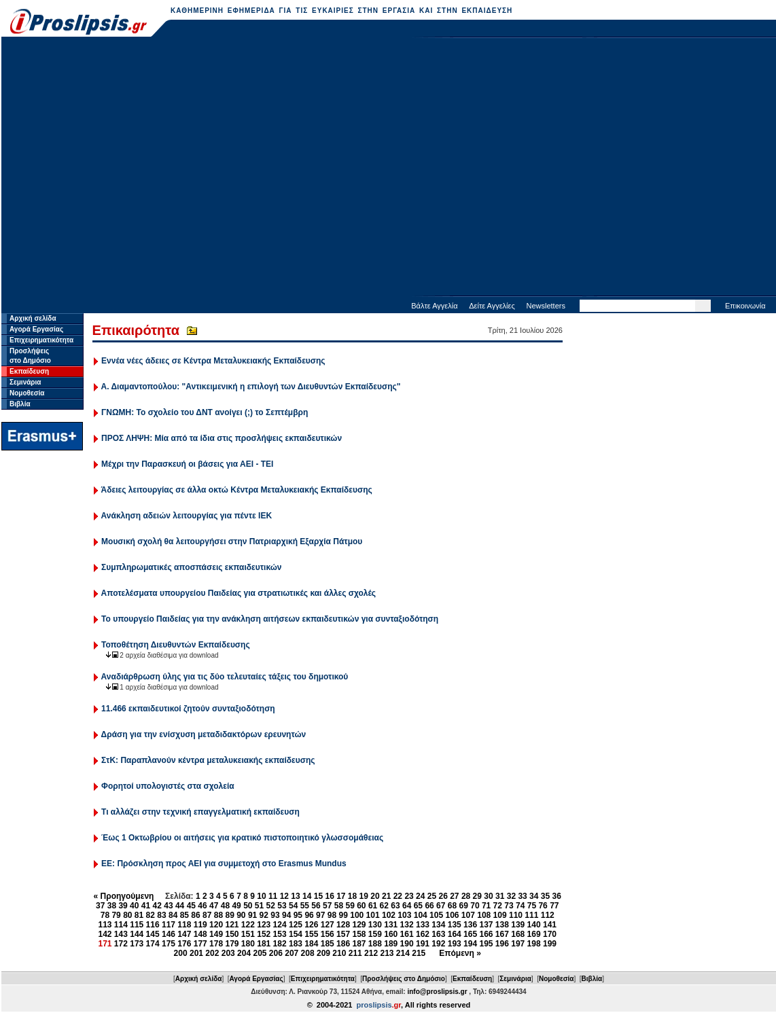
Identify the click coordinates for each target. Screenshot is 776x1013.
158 (359, 934)
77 (554, 905)
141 (550, 924)
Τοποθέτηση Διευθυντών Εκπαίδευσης (175, 645)
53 (281, 905)
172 (121, 943)
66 (429, 905)
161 (407, 934)
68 (452, 905)
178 (216, 943)
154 (295, 934)
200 (181, 953)
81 (139, 915)
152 (263, 934)
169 (534, 934)
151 (248, 934)
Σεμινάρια (25, 382)
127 (327, 924)
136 (470, 924)
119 (200, 924)
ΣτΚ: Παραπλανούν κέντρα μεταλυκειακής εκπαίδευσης (208, 760)
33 (522, 896)
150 (232, 934)
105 (436, 915)
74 (520, 905)
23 (408, 896)
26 (442, 896)
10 (261, 896)
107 (468, 915)
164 (454, 934)
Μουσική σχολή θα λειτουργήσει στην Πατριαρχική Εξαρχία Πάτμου (231, 541)
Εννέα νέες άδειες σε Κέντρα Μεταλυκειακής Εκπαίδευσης (213, 361)
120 (216, 924)
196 (502, 943)
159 (375, 934)
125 (295, 924)
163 (438, 934)
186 (343, 943)
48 (225, 905)
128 (343, 924)
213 (386, 953)
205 (259, 953)
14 (306, 896)
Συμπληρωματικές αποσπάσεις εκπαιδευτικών (191, 567)
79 (115, 915)
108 (484, 915)
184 (311, 943)
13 (295, 896)
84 (173, 915)
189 (391, 943)
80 (127, 915)
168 (518, 934)
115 (136, 924)
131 (391, 924)
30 (488, 896)
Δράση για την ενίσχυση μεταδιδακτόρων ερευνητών (203, 734)
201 (196, 953)
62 (384, 905)
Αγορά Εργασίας (36, 329)
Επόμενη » (460, 953)
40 (134, 905)
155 (311, 934)
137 (486, 924)
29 (477, 896)
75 (531, 905)
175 (168, 943)
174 (153, 943)
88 (218, 915)
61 (372, 905)
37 (100, 905)
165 (470, 934)
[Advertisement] (127, 168)
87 (206, 915)
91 (252, 915)
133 (422, 924)
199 (550, 943)
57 (327, 905)
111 (531, 915)
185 (327, 943)
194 (470, 943)
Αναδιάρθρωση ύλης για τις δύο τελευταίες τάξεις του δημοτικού (225, 676)
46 (202, 905)
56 (315, 905)
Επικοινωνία (745, 306)
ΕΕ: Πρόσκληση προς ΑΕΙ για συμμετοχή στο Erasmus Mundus (224, 863)
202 (212, 953)
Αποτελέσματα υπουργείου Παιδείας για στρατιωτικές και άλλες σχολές (238, 593)
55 (304, 905)
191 (422, 943)
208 (308, 953)
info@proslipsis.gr (437, 991)
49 (236, 905)
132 (407, 924)
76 (542, 905)
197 (518, 943)
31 (499, 896)
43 (168, 905)
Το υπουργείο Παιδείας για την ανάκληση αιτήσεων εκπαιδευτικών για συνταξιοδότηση (269, 619)
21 (386, 896)
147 (184, 934)
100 (357, 915)
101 (373, 915)
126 (311, 924)
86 (195, 915)
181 (263, 943)
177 (200, 943)
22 (397, 896)
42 (157, 905)
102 (388, 915)
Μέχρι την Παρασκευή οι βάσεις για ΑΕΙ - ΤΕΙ (187, 464)
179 (232, 943)
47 (213, 905)
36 (556, 896)
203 (228, 953)
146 (168, 934)
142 (104, 934)
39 (122, 905)
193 (454, 943)
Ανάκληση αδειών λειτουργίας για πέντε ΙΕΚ (186, 515)
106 (452, 915)
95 (298, 915)
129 (359, 924)
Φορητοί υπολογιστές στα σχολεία (167, 786)
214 (403, 953)
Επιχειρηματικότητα (41, 340)
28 (465, 896)
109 (500, 915)
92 (264, 915)
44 (179, 905)
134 (438, 924)
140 (534, 924)
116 (153, 924)
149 (216, 934)
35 (545, 896)
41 (145, 905)
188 (375, 943)
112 (547, 915)
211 (355, 953)
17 (340, 896)
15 (318, 896)
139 (518, 924)
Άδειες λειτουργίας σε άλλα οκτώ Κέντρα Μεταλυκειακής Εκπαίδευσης (236, 490)
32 (511, 896)
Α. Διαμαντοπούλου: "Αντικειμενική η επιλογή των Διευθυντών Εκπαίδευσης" (251, 386)
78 (105, 915)
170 (550, 934)
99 (343, 915)
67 (440, 905)
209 (323, 953)
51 (259, 905)
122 (248, 924)
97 (320, 915)
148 (200, 934)
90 (240, 915)
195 (486, 943)
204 (244, 953)
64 (406, 905)
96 (308, 915)
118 (184, 924)
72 (497, 905)
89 (229, 915)
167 (502, 934)
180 (248, 943)
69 (463, 905)
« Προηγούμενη (124, 896)
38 (111, 905)
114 (121, 924)
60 (361, 905)
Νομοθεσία (27, 393)
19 (363, 896)
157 (343, 934)
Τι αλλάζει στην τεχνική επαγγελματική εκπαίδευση (200, 812)
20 (374, 896)
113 (104, 924)
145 (153, 934)
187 (359, 943)
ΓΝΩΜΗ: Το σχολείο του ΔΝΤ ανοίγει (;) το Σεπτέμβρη (204, 412)
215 (418, 953)
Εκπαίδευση (29, 371)
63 (395, 905)
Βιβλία (20, 404)
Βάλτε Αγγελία (434, 306)
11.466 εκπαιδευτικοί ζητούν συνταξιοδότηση (188, 708)
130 (375, 924)
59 (349, 905)
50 (247, 905)
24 (420, 896)
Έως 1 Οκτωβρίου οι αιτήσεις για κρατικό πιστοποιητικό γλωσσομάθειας (242, 837)
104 (420, 915)
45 (191, 905)
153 (280, 934)
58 (338, 905)
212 (371, 953)
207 (291, 953)
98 (332, 915)
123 (263, 924)
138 (502, 924)
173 (136, 943)
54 (293, 905)
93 (274, 915)
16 (329, 896)
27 (454, 896)
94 (286, 915)
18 (352, 896)
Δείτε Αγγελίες (492, 306)
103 (404, 915)
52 (270, 905)
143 (121, 934)
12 (284, 896)
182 (280, 943)
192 (438, 943)
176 (184, 943)
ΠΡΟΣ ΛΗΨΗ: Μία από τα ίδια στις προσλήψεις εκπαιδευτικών (221, 438)
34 (533, 896)
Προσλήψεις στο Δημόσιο (403, 978)
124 (280, 924)
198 (534, 943)
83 (161, 915)
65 (418, 905)
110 (516, 915)
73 (508, 905)
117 (168, 924)
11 (272, 896)
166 (486, 934)
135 (454, 924)
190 (407, 943)
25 (431, 896)
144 (136, 934)
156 (327, 934)
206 (276, 953)
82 (150, 915)
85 (184, 915)
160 (391, 934)
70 (474, 905)
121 (232, 924)
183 (295, 943)
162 (422, 934)
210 (339, 953)
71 (486, 905)
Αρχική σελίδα (33, 318)
